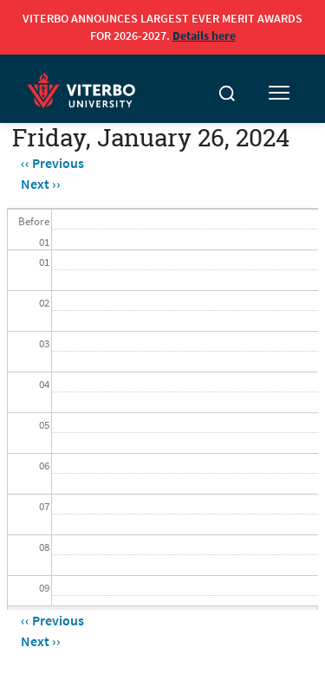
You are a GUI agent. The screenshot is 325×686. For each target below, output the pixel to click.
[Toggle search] (227, 93)
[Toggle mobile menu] (279, 93)
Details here (204, 35)
